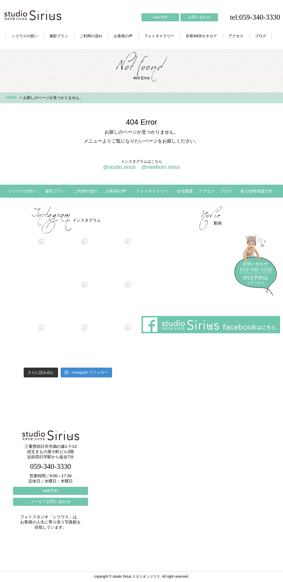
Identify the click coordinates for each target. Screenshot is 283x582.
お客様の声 (123, 36)
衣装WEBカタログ (201, 36)
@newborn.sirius (160, 167)
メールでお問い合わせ (50, 501)
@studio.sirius (119, 167)
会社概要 (185, 191)
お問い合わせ (199, 17)
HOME (11, 97)
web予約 (160, 17)
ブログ (260, 36)
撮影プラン (58, 36)
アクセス (235, 36)
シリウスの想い (25, 36)
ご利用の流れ (91, 36)
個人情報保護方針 (256, 191)
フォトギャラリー (159, 36)
